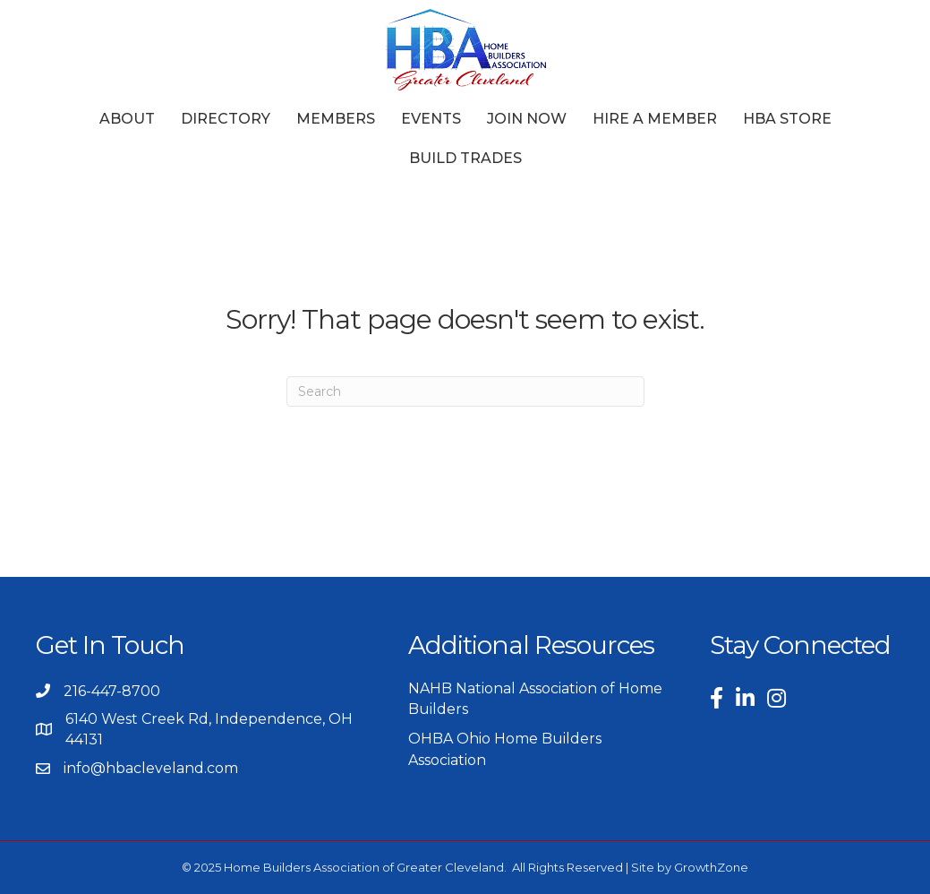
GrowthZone (711, 867)
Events (431, 118)
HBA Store (787, 118)
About (127, 118)
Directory (225, 118)
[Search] (465, 391)
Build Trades (465, 158)
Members (335, 118)
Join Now (527, 118)
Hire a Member (655, 118)
